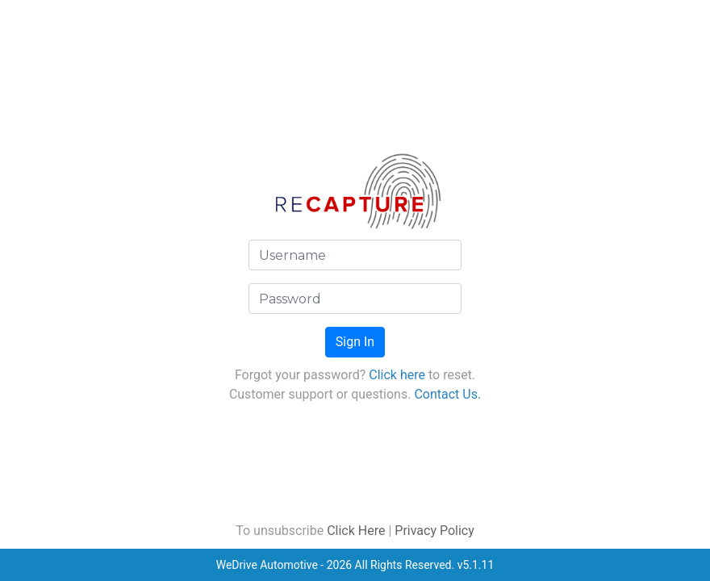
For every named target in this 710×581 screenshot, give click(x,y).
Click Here (356, 530)
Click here (397, 374)
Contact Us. (447, 394)
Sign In (355, 341)
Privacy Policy (434, 530)
